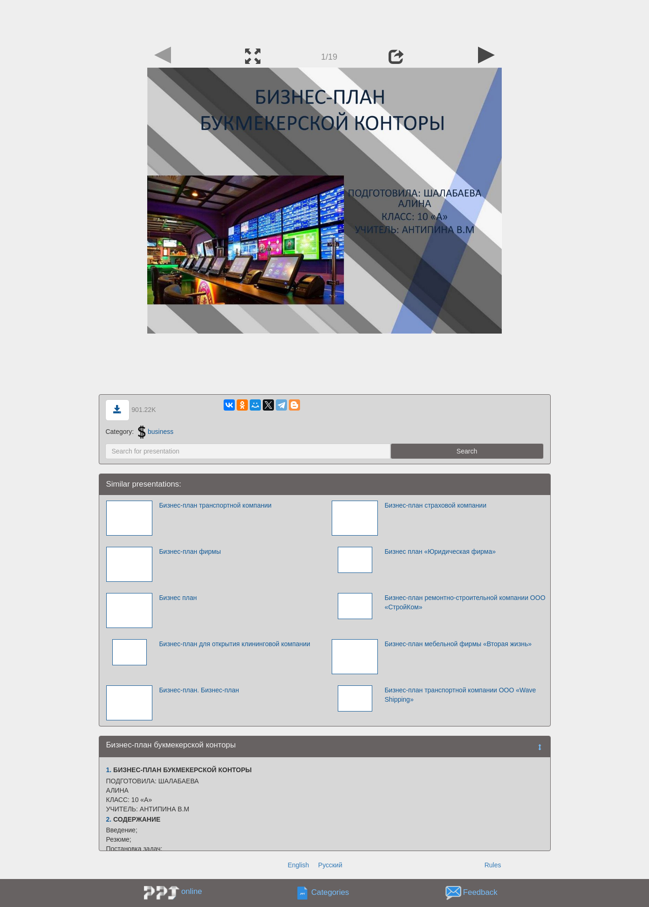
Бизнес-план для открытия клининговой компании (234, 644)
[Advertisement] (324, 21)
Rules (493, 865)
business (155, 431)
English (298, 865)
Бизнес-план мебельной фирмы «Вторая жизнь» (458, 644)
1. (109, 770)
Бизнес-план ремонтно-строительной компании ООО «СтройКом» (464, 602)
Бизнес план (178, 597)
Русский (330, 865)
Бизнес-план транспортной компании (215, 505)
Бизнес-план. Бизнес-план (199, 690)
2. (109, 819)
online (191, 891)
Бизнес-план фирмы (190, 551)
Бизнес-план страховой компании (435, 505)
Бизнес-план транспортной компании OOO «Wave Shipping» (460, 694)
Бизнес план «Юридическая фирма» (440, 551)
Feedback (480, 892)
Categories (330, 892)
